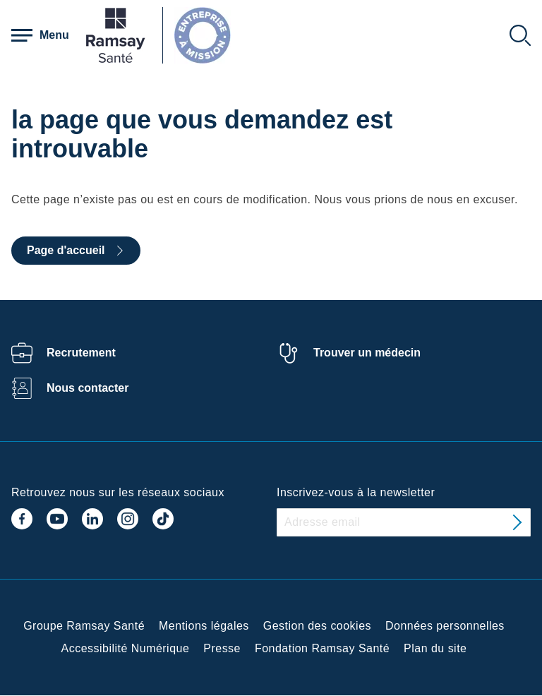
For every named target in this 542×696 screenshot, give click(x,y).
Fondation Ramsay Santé (322, 648)
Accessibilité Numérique (125, 648)
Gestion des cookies (317, 626)
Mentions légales (204, 626)
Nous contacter (87, 388)
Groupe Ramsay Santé (84, 626)
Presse (222, 648)
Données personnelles (445, 626)
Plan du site (435, 648)
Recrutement (81, 353)
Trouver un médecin (367, 353)
